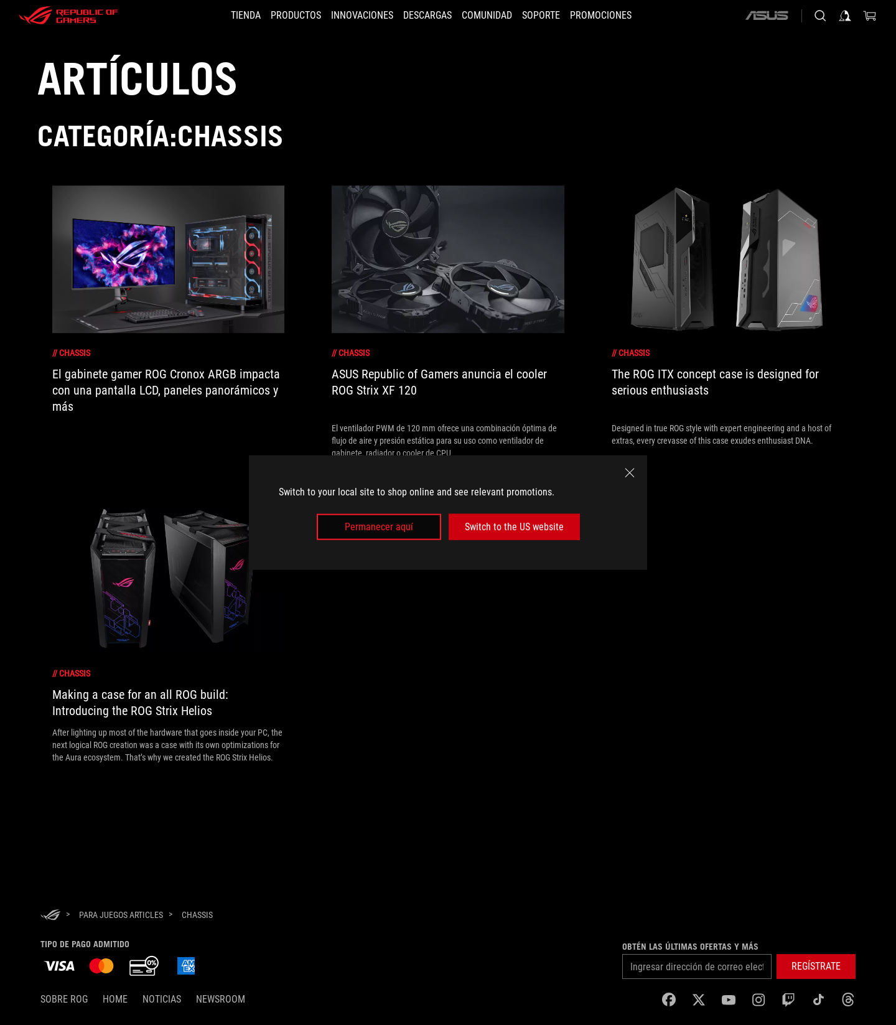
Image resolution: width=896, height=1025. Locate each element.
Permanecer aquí (379, 527)
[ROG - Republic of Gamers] (68, 15)
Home (115, 999)
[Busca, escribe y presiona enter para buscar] (820, 15)
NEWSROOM (220, 999)
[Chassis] (197, 915)
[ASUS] (766, 15)
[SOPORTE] (556, 15)
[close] (629, 472)
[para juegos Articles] (121, 915)
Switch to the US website (514, 527)
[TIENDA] (223, 15)
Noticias (161, 999)
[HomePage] (50, 915)
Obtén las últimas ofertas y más (690, 947)
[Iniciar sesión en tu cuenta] (845, 15)
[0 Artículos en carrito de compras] (869, 15)
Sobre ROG (64, 999)
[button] (281, 15)
